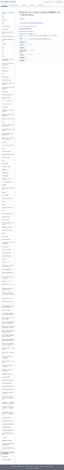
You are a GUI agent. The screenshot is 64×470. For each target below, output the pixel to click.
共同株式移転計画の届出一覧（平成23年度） (7, 366)
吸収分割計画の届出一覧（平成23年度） (8, 362)
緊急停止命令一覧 (5, 262)
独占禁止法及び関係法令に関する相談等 (8, 223)
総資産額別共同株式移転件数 (7, 386)
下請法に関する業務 (6, 157)
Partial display (30, 33)
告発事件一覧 (4, 259)
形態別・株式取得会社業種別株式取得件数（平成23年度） (8, 323)
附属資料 (3, 233)
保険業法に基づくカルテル (7, 281)
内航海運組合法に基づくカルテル (8, 285)
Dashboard (47, 466)
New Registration (59, 1)
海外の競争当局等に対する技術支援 (8, 189)
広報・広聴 (4, 201)
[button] (47, 2)
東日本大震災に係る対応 (6, 230)
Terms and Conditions (29, 466)
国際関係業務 (4, 169)
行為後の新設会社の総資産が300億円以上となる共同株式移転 (8, 408)
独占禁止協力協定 (5, 172)
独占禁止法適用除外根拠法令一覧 (8, 273)
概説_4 (3, 148)
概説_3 (3, 121)
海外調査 (3, 192)
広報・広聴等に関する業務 (7, 198)
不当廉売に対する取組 (6, 151)
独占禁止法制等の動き (6, 26)
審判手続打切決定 (5, 70)
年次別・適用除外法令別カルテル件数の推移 (8, 277)
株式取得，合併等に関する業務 (8, 118)
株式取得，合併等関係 (6, 310)
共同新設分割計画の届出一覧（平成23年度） (7, 357)
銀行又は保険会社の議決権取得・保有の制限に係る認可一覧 (8, 314)
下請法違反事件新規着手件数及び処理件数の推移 (8, 444)
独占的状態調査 (5, 107)
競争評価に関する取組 (6, 97)
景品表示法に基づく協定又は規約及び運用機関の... (8, 453)
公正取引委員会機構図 (6, 459)
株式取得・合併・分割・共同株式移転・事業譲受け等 (8, 138)
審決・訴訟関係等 (5, 246)
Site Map (51, 466)
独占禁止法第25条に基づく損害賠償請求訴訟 (8, 88)
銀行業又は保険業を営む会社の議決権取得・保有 (8, 134)
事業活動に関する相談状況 (7, 227)
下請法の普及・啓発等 (6, 166)
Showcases (23, 5)
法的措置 (3, 43)
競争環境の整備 (5, 91)
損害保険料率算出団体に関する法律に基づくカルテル (8, 289)
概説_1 (3, 16)
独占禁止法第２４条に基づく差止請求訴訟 (8, 84)
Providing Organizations (13, 5)
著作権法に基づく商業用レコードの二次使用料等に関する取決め (8, 294)
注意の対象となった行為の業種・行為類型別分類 (7, 266)
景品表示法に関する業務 (6, 207)
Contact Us (42, 466)
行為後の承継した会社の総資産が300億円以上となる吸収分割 (8, 403)
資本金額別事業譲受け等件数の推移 (8, 434)
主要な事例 (4, 142)
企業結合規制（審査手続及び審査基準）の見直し (8, 125)
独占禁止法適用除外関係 (6, 269)
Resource (22, 18)
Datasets (4, 5)
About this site (13, 466)
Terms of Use (19, 466)
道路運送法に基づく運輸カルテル (8, 302)
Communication (32, 5)
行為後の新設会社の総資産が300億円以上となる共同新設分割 (8, 398)
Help (23, 466)
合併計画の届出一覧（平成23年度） (8, 353)
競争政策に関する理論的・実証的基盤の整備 (8, 115)
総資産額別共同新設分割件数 (7, 380)
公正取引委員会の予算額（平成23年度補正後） (8, 243)
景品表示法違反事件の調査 (7, 213)
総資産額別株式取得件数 (6, 374)
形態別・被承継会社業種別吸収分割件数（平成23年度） (8, 336)
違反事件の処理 (5, 163)
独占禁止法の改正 (5, 29)
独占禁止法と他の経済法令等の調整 (8, 33)
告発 (3, 50)
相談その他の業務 (5, 219)
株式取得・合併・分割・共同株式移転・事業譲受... (8, 318)
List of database (41, 5)
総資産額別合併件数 (6, 377)
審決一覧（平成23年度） (7, 249)
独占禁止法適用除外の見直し (7, 94)
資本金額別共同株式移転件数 (7, 430)
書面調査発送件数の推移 (6, 440)
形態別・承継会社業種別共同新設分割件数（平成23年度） (8, 331)
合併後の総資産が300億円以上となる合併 (8, 393)
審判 (3, 53)
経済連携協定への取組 (6, 178)
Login (52, 1)
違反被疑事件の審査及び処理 (7, 36)
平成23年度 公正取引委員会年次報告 (8, 13)
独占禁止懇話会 (5, 456)
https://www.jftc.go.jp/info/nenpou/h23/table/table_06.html (32, 22)
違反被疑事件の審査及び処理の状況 (8, 40)
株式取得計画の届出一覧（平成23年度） (8, 349)
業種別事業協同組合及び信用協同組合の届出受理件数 (8, 307)
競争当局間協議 (5, 175)
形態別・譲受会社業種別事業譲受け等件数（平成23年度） (8, 344)
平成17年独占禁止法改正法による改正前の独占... (8, 60)
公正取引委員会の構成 (6, 239)
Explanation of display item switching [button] (27, 31)
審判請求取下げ (5, 67)
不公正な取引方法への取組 (7, 145)
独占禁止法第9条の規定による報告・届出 (8, 130)
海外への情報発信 (5, 195)
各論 (3, 23)
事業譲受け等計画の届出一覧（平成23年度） (7, 370)
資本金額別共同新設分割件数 (7, 424)
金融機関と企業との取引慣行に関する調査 (8, 111)
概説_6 (3, 210)
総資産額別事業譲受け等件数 (7, 389)
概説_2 (3, 56)
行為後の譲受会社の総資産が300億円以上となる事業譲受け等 (8, 413)
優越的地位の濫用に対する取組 (8, 154)
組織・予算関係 (5, 236)
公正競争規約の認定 (6, 216)
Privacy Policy (36, 466)
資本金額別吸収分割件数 (6, 427)
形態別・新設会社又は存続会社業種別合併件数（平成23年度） (8, 327)
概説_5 (3, 160)
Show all (34, 33)
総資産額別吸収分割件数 (6, 383)
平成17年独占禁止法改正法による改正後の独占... (8, 64)
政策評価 (3, 204)
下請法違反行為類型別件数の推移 (8, 449)
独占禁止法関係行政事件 (6, 80)
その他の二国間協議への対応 (7, 181)
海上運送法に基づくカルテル (7, 298)
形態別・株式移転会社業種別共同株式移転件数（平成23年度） (8, 340)
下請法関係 (4, 437)
